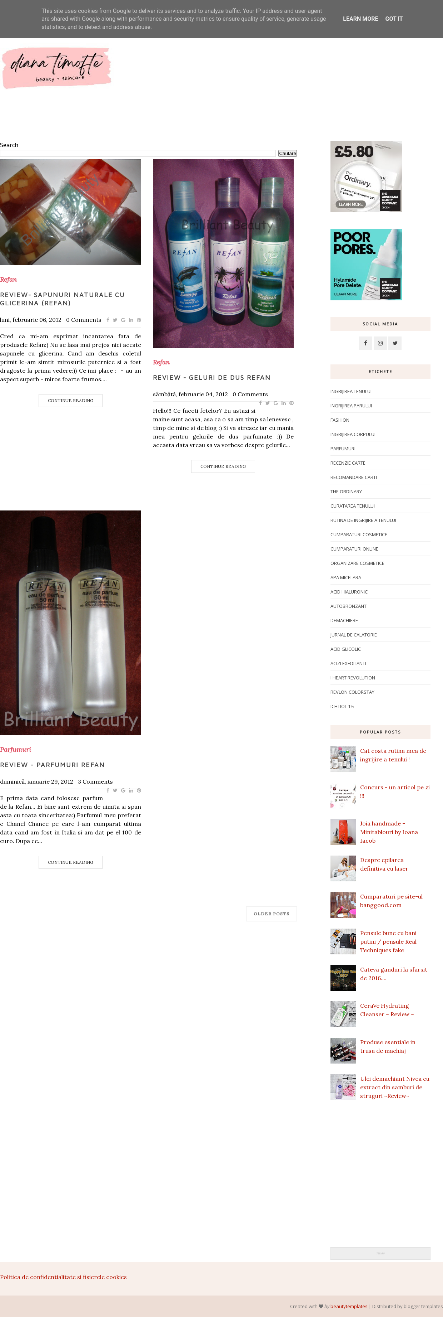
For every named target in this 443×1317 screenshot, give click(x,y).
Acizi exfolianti (348, 663)
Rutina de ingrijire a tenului (363, 520)
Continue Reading (70, 400)
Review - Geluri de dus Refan (212, 377)
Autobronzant (348, 606)
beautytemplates (349, 1306)
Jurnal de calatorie (353, 634)
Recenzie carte (347, 463)
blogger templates (423, 1306)
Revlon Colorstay (352, 692)
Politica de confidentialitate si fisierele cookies (63, 1276)
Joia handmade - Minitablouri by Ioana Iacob (389, 832)
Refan (8, 280)
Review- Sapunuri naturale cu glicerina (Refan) (62, 299)
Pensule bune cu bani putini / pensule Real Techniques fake (388, 941)
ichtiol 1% (342, 706)
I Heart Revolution (352, 677)
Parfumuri (15, 750)
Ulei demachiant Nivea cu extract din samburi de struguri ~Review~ (394, 1087)
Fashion (339, 420)
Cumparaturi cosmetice (358, 534)
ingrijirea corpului (352, 434)
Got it (394, 18)
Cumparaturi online (354, 549)
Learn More (360, 18)
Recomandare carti (353, 477)
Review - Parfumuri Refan (52, 765)
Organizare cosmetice (357, 563)
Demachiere (344, 620)
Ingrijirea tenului (351, 391)
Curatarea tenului (352, 506)
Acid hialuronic (349, 592)
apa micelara (345, 577)
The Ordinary (346, 491)
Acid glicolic (345, 649)
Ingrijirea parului (351, 405)
